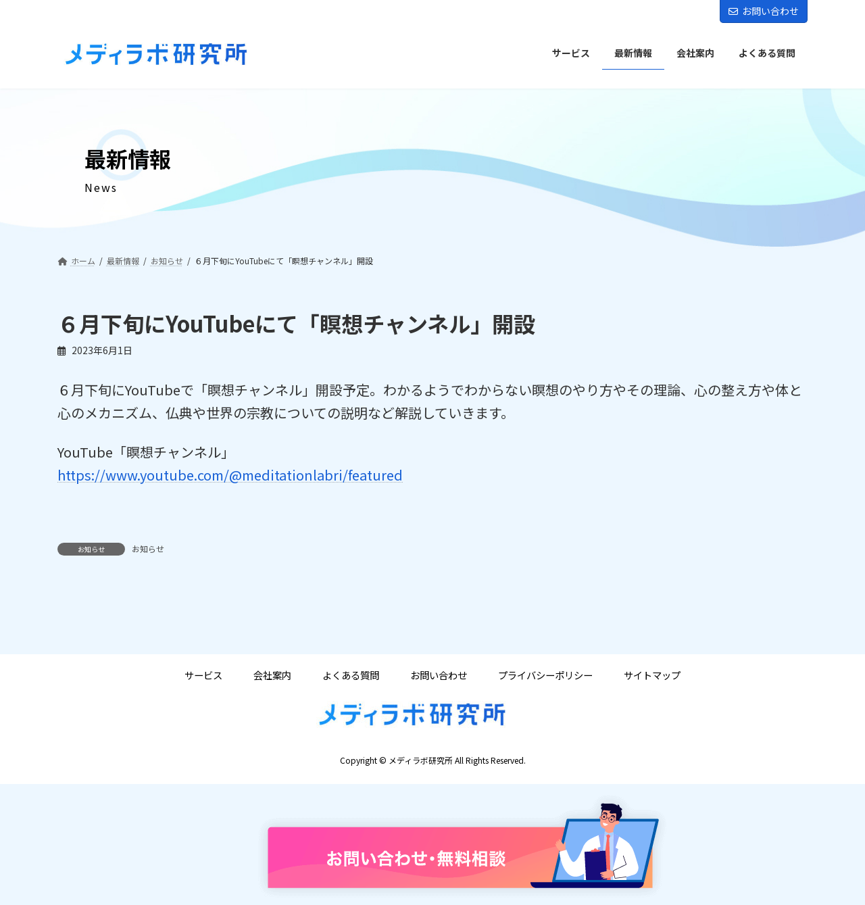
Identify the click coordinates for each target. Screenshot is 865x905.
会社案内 (272, 675)
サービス (203, 675)
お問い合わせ (763, 11)
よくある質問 (350, 675)
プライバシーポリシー (545, 675)
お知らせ (148, 548)
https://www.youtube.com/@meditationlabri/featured (230, 475)
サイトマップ (652, 675)
